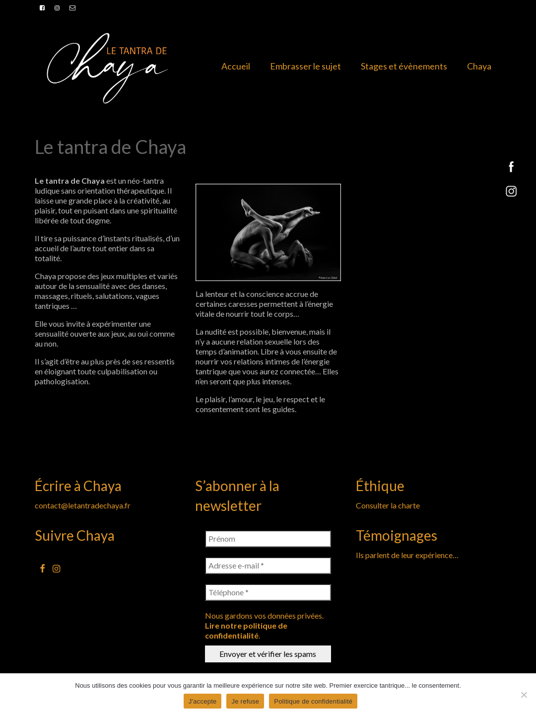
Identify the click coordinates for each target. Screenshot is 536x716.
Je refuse (245, 701)
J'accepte (203, 701)
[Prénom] (268, 538)
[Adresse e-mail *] (268, 565)
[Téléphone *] (268, 592)
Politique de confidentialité (313, 701)
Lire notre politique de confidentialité (246, 630)
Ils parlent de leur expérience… (407, 555)
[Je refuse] (524, 695)
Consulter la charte (388, 505)
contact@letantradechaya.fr (83, 505)
